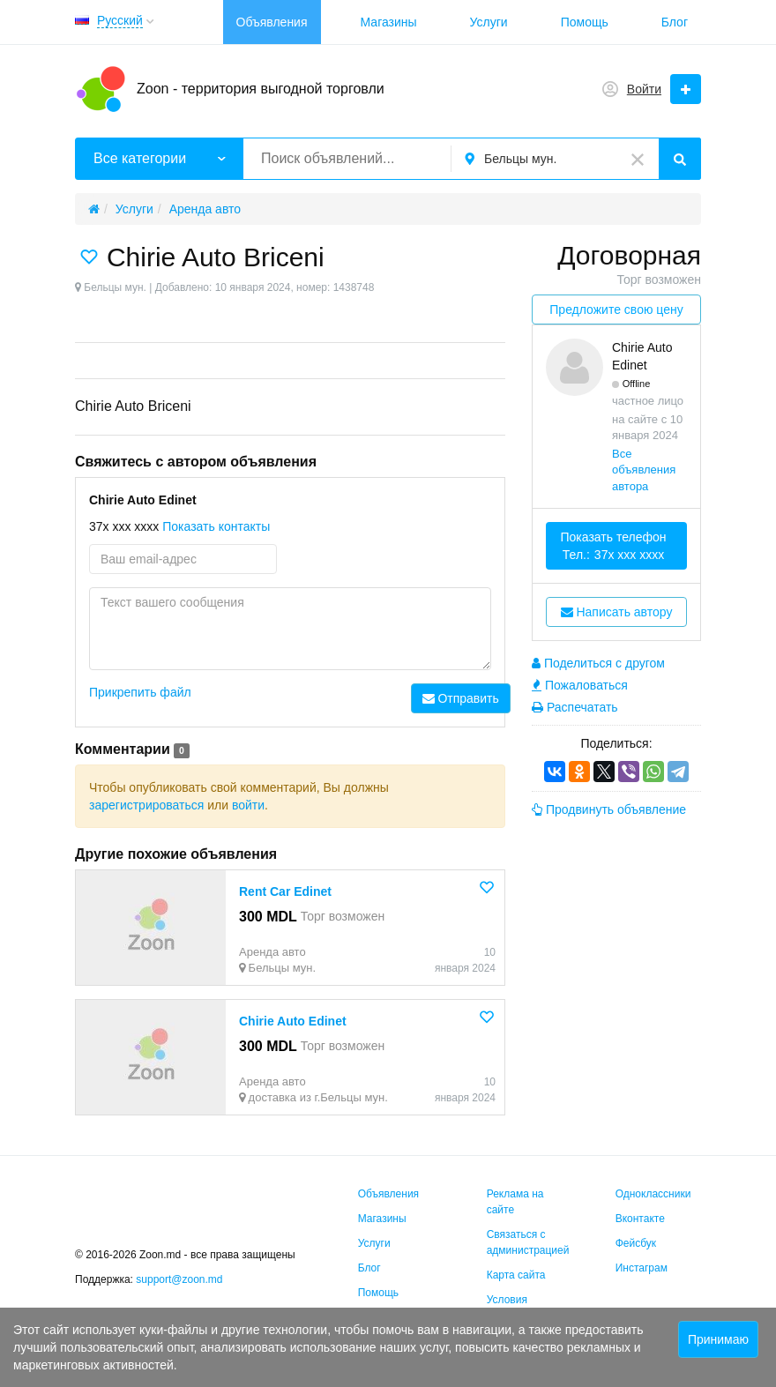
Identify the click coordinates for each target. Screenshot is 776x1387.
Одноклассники (653, 1194)
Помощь (584, 22)
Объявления (272, 22)
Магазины (389, 22)
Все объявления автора (643, 470)
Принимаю (718, 1339)
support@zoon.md (181, 1279)
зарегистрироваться (146, 805)
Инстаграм (642, 1268)
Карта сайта (516, 1275)
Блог (674, 22)
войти (248, 805)
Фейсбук (636, 1243)
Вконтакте (640, 1218)
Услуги (489, 22)
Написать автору (617, 612)
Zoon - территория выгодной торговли (260, 88)
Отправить (460, 698)
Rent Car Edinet (285, 891)
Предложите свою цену (616, 309)
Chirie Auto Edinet (293, 1021)
